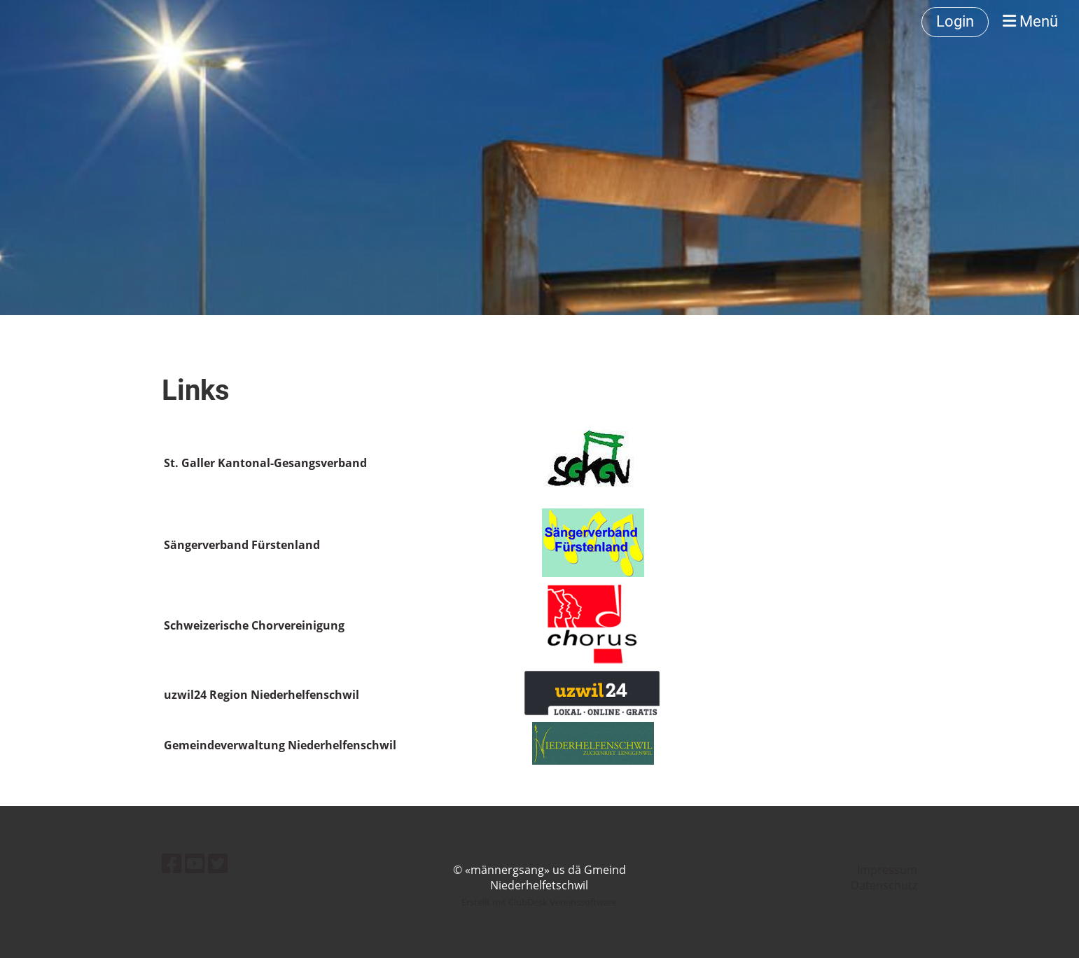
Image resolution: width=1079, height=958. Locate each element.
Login (955, 21)
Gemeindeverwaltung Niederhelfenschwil (280, 745)
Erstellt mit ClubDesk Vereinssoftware (539, 902)
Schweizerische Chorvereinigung (254, 625)
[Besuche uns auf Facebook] (171, 863)
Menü (1030, 21)
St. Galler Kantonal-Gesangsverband (265, 463)
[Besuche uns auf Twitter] (218, 863)
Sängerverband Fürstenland (242, 545)
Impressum (887, 869)
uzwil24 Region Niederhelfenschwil (261, 694)
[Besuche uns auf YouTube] (194, 863)
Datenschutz (884, 885)
